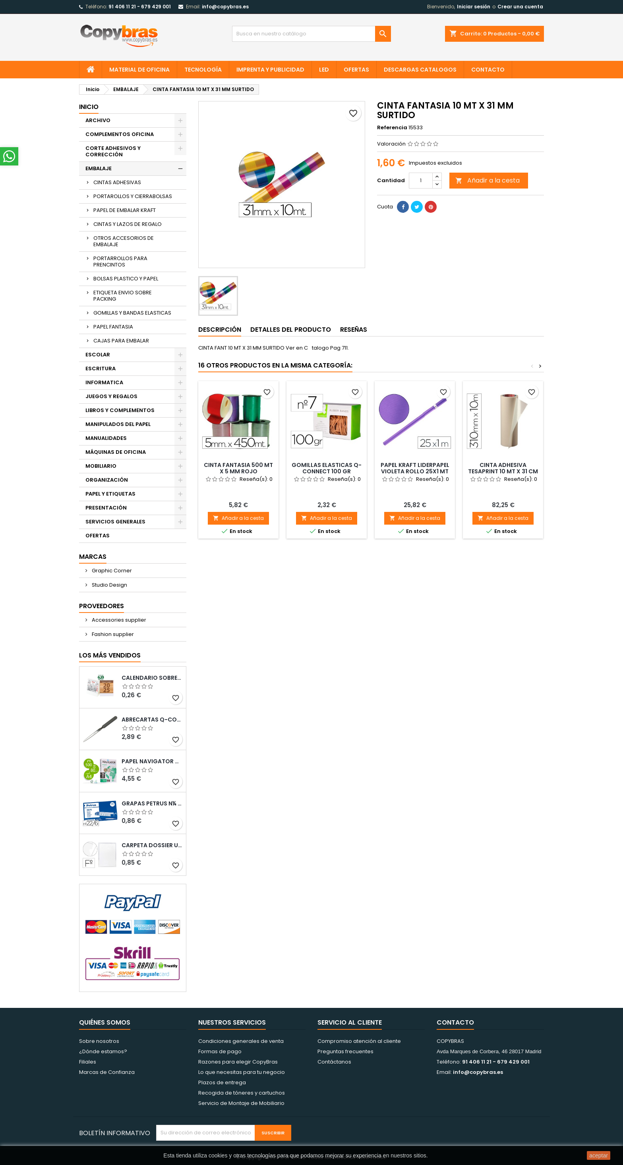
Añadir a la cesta (487, 180)
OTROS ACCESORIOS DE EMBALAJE (123, 241)
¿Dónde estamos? (103, 1051)
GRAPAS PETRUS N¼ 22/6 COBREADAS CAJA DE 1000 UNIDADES (152, 803)
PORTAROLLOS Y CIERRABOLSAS (132, 196)
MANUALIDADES (106, 438)
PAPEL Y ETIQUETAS (110, 494)
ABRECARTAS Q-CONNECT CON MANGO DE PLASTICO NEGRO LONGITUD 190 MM (152, 719)
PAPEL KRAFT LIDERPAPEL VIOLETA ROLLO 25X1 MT (415, 468)
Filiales (87, 1062)
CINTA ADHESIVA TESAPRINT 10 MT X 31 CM (503, 468)
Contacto (455, 1022)
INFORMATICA (104, 382)
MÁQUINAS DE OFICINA (115, 452)
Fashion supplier (112, 634)
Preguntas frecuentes (345, 1051)
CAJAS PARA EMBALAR (121, 340)
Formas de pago (220, 1051)
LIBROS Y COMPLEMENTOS (120, 410)
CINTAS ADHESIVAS (117, 182)
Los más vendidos (110, 655)
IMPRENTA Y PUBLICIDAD (270, 70)
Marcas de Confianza (107, 1072)
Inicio (89, 106)
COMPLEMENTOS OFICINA (119, 134)
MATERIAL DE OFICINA (139, 70)
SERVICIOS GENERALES (115, 521)
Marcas (92, 556)
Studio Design (109, 585)
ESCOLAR (97, 354)
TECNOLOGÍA (203, 70)
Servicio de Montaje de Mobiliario (241, 1103)
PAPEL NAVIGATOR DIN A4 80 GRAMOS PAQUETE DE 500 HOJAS (152, 761)
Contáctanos (334, 1062)
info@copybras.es (225, 6)
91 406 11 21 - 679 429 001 (139, 6)
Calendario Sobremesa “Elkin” (152, 678)
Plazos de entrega (222, 1082)
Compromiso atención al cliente (359, 1041)
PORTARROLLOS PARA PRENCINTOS (120, 261)
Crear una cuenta (520, 6)
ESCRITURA (100, 368)
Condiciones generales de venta (241, 1041)
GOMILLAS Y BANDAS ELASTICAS (132, 313)
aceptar (598, 1155)
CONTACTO (488, 70)
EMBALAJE (98, 168)
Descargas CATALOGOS (420, 70)
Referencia (392, 127)
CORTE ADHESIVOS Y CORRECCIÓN (113, 151)
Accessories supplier (118, 620)
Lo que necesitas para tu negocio (241, 1072)
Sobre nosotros (99, 1041)
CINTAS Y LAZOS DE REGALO (127, 224)
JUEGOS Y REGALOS (111, 396)
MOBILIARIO (100, 466)
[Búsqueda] (311, 34)
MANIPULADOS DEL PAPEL (118, 424)
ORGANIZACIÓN (106, 480)
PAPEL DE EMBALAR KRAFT (124, 210)
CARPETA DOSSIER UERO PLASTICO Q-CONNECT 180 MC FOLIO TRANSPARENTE (152, 845)
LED (324, 70)
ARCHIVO (97, 120)
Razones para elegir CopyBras (238, 1062)
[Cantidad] (421, 181)
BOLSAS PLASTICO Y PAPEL (125, 278)
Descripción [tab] (219, 329)
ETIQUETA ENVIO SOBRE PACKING (122, 296)
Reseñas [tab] (353, 329)
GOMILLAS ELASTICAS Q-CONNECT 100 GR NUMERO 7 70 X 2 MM (327, 471)
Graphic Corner (111, 570)
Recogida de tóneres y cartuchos (241, 1093)
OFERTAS (356, 70)
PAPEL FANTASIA (113, 327)
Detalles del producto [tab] (290, 329)
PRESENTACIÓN (106, 508)
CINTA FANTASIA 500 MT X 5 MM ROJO (238, 468)
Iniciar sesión (473, 6)
